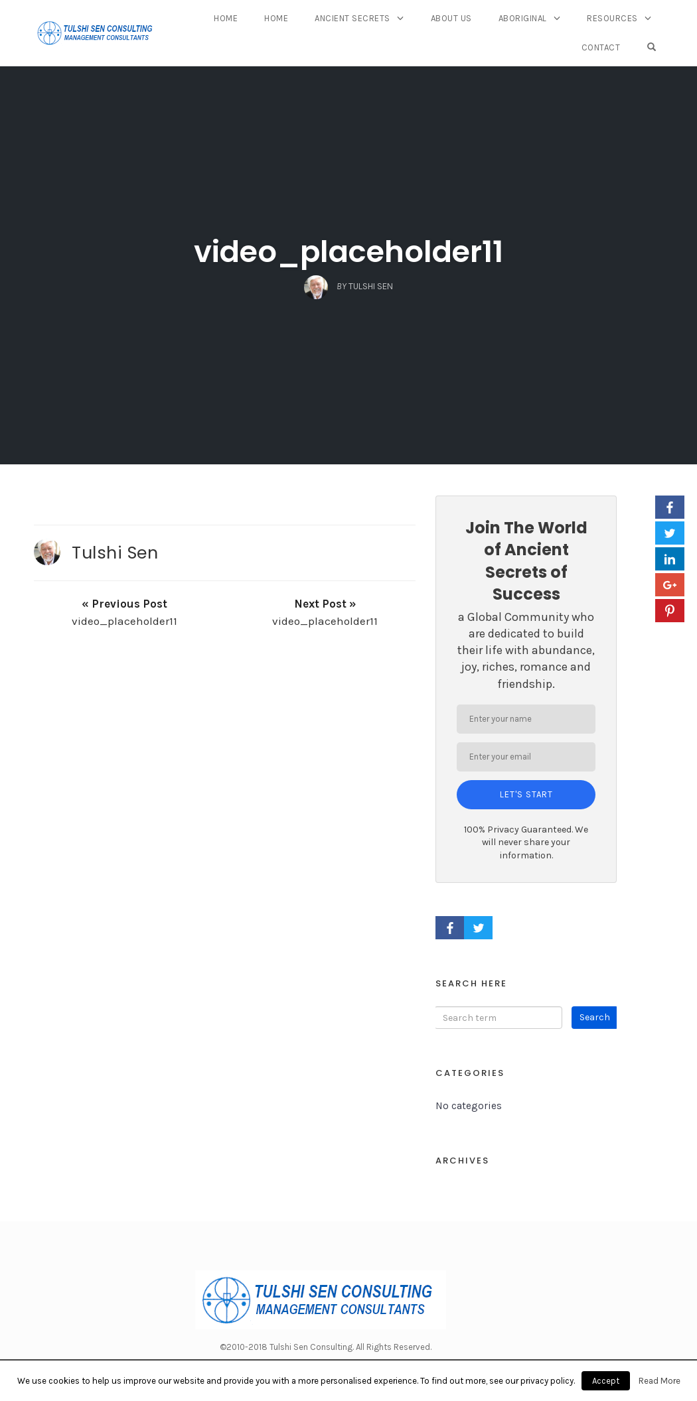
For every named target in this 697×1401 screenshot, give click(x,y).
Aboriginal (523, 18)
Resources (612, 18)
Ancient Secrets (352, 18)
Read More (659, 1381)
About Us (451, 18)
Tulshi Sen (115, 553)
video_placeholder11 (348, 252)
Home (226, 18)
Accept (605, 1381)
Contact (601, 47)
